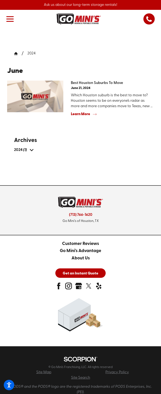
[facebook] (58, 287)
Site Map (43, 372)
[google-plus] (78, 287)
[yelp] (98, 287)
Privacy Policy (117, 372)
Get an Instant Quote (80, 273)
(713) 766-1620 (80, 215)
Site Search (80, 378)
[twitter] (88, 287)
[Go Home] (18, 53)
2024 (31, 53)
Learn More (83, 114)
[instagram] (68, 287)
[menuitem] (20, 150)
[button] (9, 385)
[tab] (31, 150)
